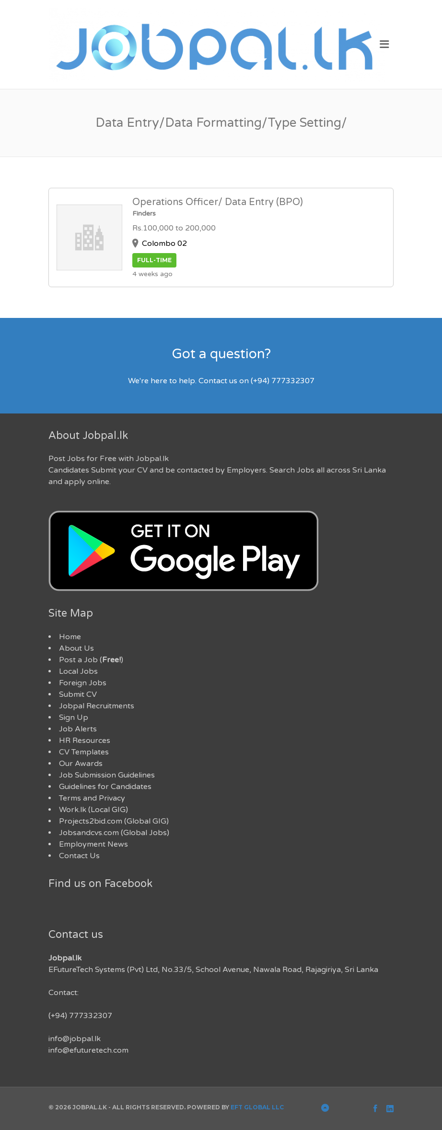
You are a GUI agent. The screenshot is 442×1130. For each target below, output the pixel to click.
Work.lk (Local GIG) (93, 809)
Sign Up (73, 717)
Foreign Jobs (82, 683)
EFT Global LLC (257, 1107)
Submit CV (78, 694)
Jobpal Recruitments (96, 706)
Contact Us (79, 856)
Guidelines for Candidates (105, 786)
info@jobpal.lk (74, 1039)
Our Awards (81, 763)
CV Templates (84, 752)
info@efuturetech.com (88, 1050)
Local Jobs (78, 671)
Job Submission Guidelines (107, 775)
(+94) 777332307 (80, 1016)
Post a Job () (91, 660)
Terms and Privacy (92, 798)
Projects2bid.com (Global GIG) (114, 821)
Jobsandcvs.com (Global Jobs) (114, 833)
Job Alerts (78, 729)
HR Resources (84, 740)
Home (70, 637)
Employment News (93, 844)
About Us (76, 648)
